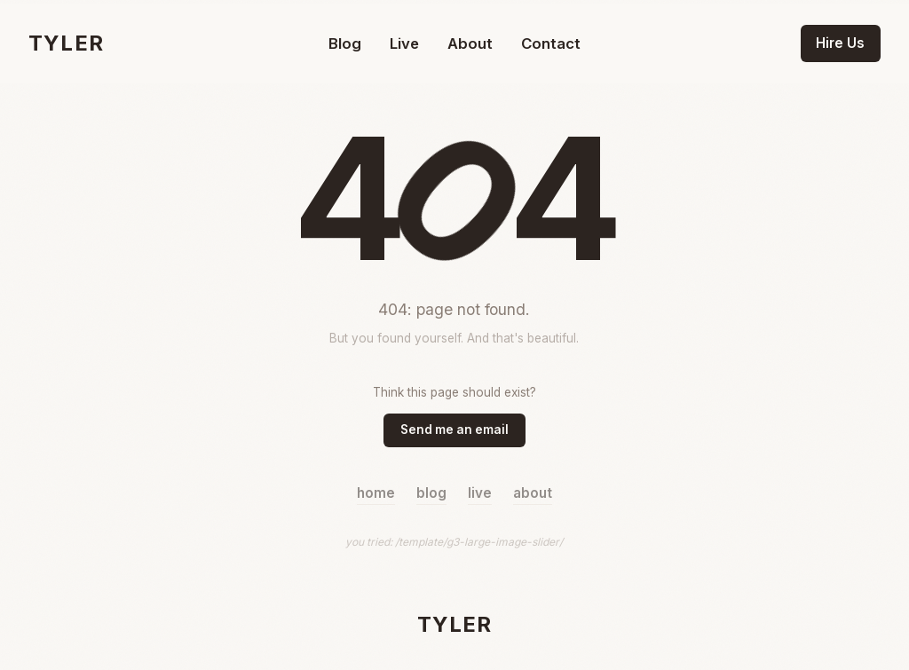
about (532, 493)
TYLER (66, 43)
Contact (551, 43)
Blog (344, 43)
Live (404, 43)
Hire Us (840, 43)
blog (431, 493)
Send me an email (454, 429)
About (470, 43)
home (376, 493)
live (480, 493)
